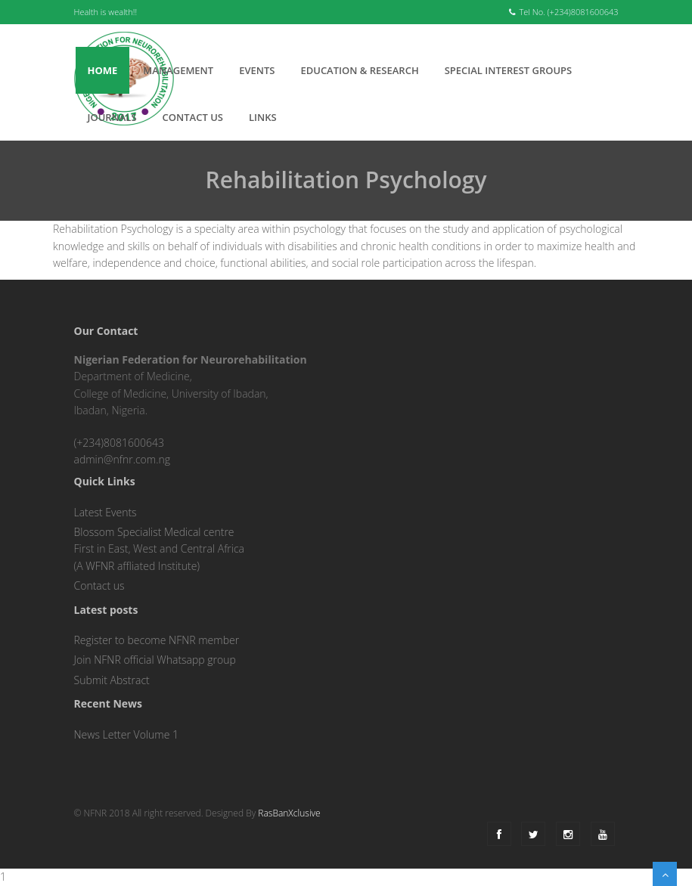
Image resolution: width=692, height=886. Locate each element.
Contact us (99, 585)
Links (263, 117)
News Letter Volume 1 (126, 734)
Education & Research (359, 70)
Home (103, 70)
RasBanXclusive (289, 813)
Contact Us (193, 117)
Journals (112, 117)
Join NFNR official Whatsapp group (155, 659)
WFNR (99, 566)
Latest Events (105, 512)
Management (178, 70)
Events (257, 70)
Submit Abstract (112, 680)
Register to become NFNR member (157, 640)
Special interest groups (509, 70)
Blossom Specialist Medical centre (154, 532)
